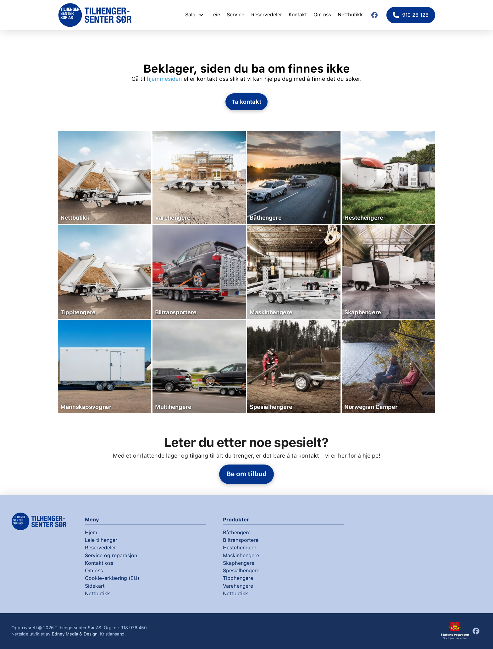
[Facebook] (374, 15)
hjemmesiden (164, 78)
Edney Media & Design (74, 633)
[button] (246, 101)
